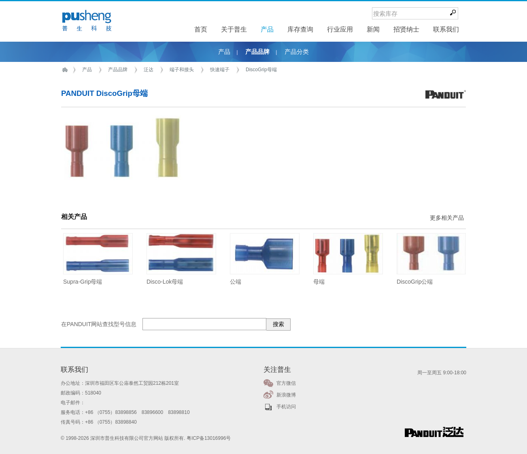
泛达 (148, 69)
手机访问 (286, 406)
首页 (66, 70)
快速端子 (220, 69)
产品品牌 (257, 52)
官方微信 (286, 383)
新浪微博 (286, 395)
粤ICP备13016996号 (209, 438)
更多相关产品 (447, 217)
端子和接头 (182, 69)
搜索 (278, 324)
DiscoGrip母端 (261, 69)
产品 (224, 52)
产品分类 (297, 52)
